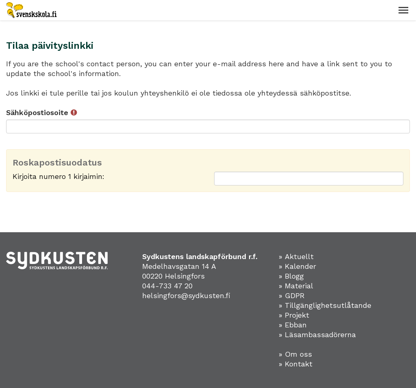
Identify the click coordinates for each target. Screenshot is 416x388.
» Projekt (294, 315)
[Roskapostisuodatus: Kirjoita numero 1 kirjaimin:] (308, 178)
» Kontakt (295, 364)
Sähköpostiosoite (41, 112)
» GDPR (292, 295)
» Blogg (291, 276)
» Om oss (295, 354)
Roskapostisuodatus (57, 163)
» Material (296, 285)
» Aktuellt (296, 256)
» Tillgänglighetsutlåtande (325, 305)
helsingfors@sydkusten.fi (186, 295)
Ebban (296, 324)
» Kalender (297, 266)
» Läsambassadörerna (317, 334)
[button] (403, 10)
